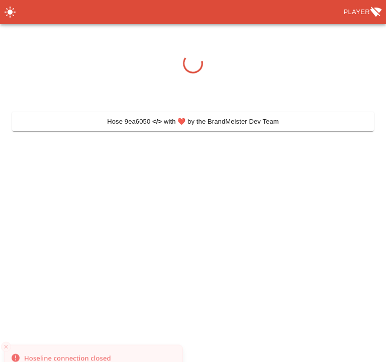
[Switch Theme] (10, 12)
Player (362, 12)
